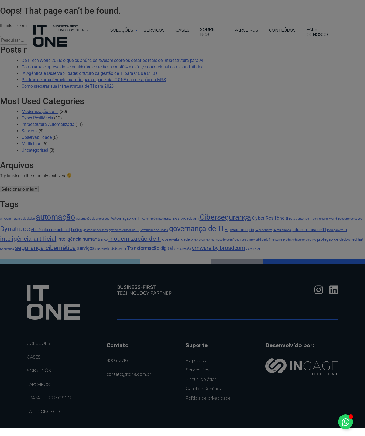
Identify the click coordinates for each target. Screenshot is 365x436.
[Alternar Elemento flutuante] (345, 421)
